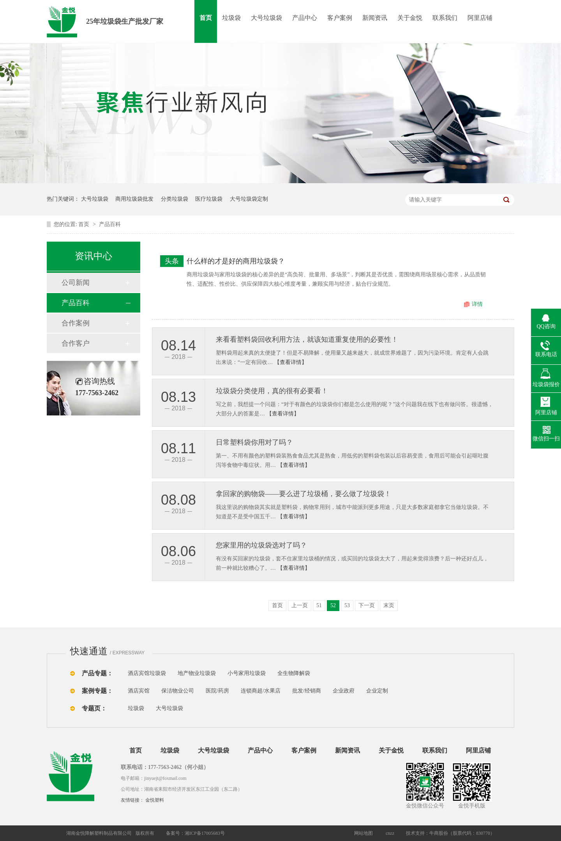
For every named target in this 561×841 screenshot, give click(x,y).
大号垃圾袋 (266, 17)
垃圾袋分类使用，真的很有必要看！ (272, 391)
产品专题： (97, 673)
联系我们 (444, 17)
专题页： (94, 708)
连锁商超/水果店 (260, 691)
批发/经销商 (306, 691)
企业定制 (377, 691)
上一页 (299, 605)
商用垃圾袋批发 (134, 199)
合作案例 (76, 323)
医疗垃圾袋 (208, 199)
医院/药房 (217, 691)
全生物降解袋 (293, 673)
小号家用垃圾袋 (247, 673)
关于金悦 (409, 17)
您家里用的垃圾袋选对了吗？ (261, 545)
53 (347, 605)
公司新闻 (76, 282)
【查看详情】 (290, 362)
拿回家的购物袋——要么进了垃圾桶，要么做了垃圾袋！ (303, 494)
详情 (477, 304)
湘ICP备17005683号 (205, 833)
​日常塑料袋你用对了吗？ (254, 442)
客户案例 (339, 17)
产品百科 (110, 224)
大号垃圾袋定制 (249, 199)
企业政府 (344, 691)
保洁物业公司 (177, 691)
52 (333, 605)
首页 (205, 17)
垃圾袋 (231, 17)
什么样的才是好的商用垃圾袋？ (236, 261)
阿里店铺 (480, 17)
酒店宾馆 (139, 691)
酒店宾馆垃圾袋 (147, 673)
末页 (388, 605)
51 (319, 605)
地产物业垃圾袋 (197, 673)
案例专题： (97, 690)
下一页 (366, 605)
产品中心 (304, 17)
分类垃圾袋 (174, 199)
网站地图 (363, 833)
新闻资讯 (374, 17)
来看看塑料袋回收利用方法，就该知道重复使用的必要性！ (307, 339)
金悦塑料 (154, 800)
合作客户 (76, 343)
